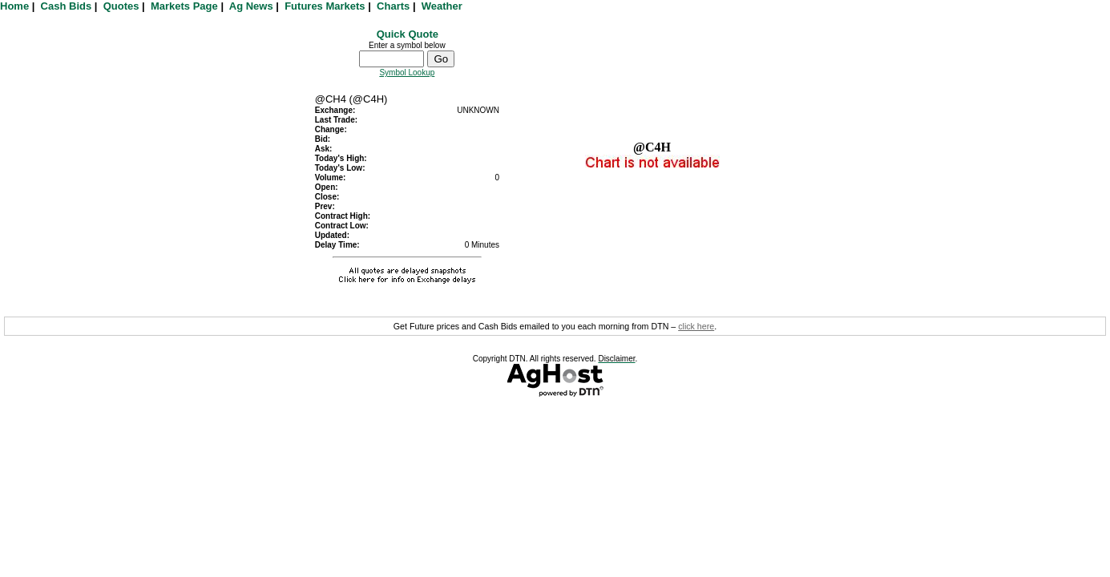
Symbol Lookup (406, 72)
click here (696, 326)
